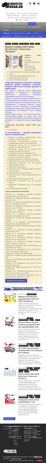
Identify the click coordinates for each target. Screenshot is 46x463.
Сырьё (33, 36)
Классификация (10, 430)
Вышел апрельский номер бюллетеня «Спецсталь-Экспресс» (28, 376)
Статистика (7, 27)
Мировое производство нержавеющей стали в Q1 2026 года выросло (28, 299)
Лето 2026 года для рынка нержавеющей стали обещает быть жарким (30, 350)
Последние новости (18, 33)
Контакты (5, 428)
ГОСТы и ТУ (10, 433)
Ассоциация (7, 24)
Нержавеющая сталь (20, 24)
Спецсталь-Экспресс (19, 27)
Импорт (29, 33)
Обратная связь (16, 458)
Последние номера (26, 440)
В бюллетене (36, 434)
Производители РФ (31, 433)
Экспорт (36, 33)
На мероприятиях (36, 437)
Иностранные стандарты (10, 436)
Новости (32, 24)
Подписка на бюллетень (26, 436)
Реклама (5, 30)
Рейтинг (39, 36)
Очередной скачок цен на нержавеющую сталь (28, 401)
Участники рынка (34, 27)
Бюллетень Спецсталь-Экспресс (26, 432)
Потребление (18, 36)
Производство (6, 36)
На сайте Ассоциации (36, 430)
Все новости (9, 419)
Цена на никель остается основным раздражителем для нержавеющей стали (29, 324)
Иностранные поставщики (31, 436)
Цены (26, 36)
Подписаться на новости (16, 281)
